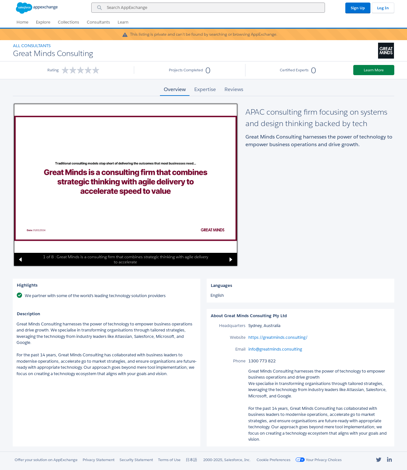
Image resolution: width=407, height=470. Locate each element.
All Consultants (32, 45)
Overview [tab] (175, 89)
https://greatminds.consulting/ (278, 337)
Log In (383, 8)
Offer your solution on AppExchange (46, 459)
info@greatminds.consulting (275, 349)
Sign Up (358, 8)
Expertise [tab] (205, 89)
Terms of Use (169, 459)
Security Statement (136, 459)
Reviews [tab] (233, 89)
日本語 (191, 459)
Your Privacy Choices (318, 459)
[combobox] (208, 8)
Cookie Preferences (273, 459)
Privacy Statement (98, 459)
